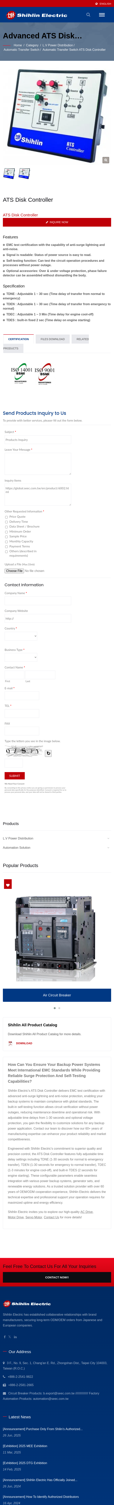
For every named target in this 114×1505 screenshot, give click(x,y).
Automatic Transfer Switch (21, 49)
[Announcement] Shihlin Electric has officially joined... (40, 1480)
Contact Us (51, 1217)
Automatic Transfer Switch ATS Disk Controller (74, 49)
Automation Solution (16, 847)
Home (18, 45)
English (105, 3)
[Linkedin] (15, 1337)
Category (32, 45)
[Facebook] (5, 1337)
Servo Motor (34, 1217)
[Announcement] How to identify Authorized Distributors (41, 1496)
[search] (88, 14)
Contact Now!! (57, 1277)
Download (20, 1043)
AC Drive (86, 1212)
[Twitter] (9, 1337)
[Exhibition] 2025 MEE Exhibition (25, 1446)
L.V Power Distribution (58, 45)
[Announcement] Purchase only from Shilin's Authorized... (43, 1429)
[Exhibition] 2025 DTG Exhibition (25, 1463)
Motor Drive (16, 1217)
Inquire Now (57, 222)
